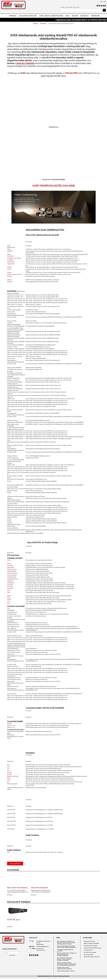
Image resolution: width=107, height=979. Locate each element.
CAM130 (9, 272)
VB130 (8, 249)
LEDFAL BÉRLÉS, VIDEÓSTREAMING (51, 15)
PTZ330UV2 (10, 581)
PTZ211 (9, 560)
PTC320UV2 (10, 587)
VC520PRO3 (10, 260)
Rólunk (75, 15)
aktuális (63, 7)
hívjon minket (68, 7)
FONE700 (9, 282)
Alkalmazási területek (28, 15)
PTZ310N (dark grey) (12, 573)
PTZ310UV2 (10, 565)
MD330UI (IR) (10, 727)
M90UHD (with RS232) (12, 776)
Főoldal (35, 23)
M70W (9, 780)
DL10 (8, 602)
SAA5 (8, 852)
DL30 (8, 603)
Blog (67, 15)
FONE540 (9, 280)
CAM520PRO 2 (11, 262)
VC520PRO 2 (10, 256)
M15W (8, 778)
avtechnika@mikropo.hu (42, 946)
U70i (8, 767)
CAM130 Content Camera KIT (14, 274)
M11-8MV (9, 772)
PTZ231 (9, 563)
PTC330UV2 (10, 589)
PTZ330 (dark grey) (12, 575)
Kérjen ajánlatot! (15, 863)
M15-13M (9, 774)
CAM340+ (9, 276)
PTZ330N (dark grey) (12, 579)
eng (104, 2)
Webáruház (95, 15)
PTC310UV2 (10, 585)
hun (101, 2)
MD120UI (9, 723)
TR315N (9, 596)
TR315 (8, 592)
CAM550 (9, 267)
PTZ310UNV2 (10, 567)
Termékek (12, 15)
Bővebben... (10, 895)
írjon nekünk (76, 7)
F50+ (8, 770)
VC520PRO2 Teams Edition (14, 258)
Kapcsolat (84, 15)
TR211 (8, 590)
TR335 (8, 598)
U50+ (8, 765)
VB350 (9, 254)
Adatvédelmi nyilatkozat (43, 976)
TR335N (9, 600)
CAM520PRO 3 (11, 264)
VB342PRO (10, 251)
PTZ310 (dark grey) (12, 569)
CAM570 (9, 269)
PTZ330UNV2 (10, 583)
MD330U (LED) (11, 725)
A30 (8, 782)
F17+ (8, 768)
